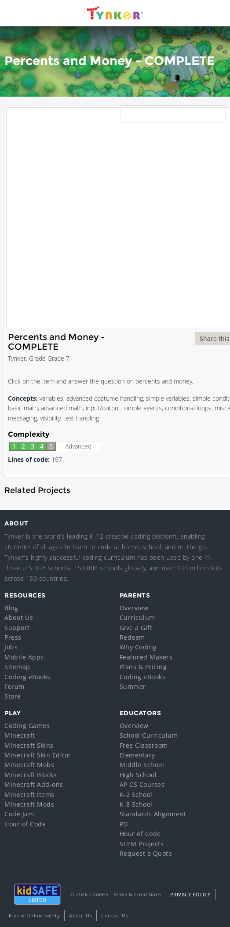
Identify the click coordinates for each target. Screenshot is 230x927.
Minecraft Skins (29, 745)
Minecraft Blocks (30, 775)
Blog (11, 608)
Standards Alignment (153, 814)
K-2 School (136, 794)
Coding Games (27, 725)
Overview (134, 608)
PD (124, 824)
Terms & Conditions (137, 894)
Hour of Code (25, 824)
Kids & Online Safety (34, 915)
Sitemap (17, 667)
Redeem (132, 637)
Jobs (11, 647)
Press (13, 637)
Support (17, 627)
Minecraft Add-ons (33, 784)
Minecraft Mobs (29, 764)
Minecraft (19, 735)
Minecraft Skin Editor (37, 755)
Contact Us (114, 915)
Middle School (142, 764)
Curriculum (137, 617)
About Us (18, 617)
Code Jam (19, 814)
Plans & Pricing (143, 667)
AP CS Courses (142, 784)
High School (138, 775)
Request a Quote (146, 853)
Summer (133, 686)
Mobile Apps (24, 657)
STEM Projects (142, 844)
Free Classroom (144, 745)
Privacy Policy (190, 894)
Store (12, 696)
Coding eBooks (27, 677)
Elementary (137, 755)
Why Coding (138, 647)
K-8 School (136, 804)
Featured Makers (146, 657)
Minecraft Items (29, 794)
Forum (14, 686)
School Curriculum (149, 735)
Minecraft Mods (29, 804)
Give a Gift (136, 627)
